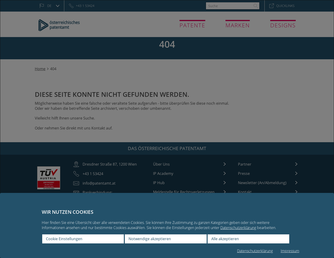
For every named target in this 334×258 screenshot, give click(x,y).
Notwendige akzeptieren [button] (149, 238)
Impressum (290, 250)
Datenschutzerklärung (238, 227)
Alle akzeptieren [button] (225, 238)
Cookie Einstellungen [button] (64, 238)
